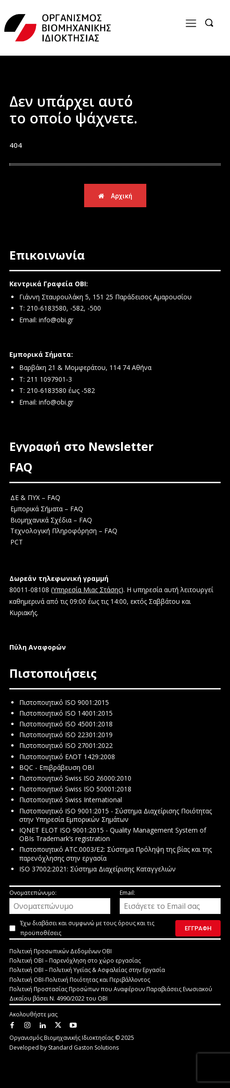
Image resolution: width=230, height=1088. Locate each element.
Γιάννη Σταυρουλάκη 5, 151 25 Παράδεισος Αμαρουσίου (105, 296)
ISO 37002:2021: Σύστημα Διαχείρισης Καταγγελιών (97, 868)
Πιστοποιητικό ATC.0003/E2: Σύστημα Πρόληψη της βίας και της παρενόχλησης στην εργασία (115, 853)
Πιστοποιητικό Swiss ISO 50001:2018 (75, 788)
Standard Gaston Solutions (83, 1048)
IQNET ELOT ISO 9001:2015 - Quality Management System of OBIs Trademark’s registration (112, 834)
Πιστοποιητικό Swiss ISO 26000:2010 (75, 778)
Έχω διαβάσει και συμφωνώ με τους (87, 928)
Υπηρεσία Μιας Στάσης (87, 589)
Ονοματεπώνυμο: (59, 901)
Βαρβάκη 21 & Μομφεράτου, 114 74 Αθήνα (85, 367)
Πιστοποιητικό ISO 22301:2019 (66, 734)
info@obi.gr (56, 319)
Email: (170, 901)
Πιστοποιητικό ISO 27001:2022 (66, 745)
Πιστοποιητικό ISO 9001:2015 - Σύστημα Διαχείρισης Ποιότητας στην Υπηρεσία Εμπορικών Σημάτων (115, 815)
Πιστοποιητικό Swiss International (70, 799)
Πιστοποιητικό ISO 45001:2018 (66, 723)
